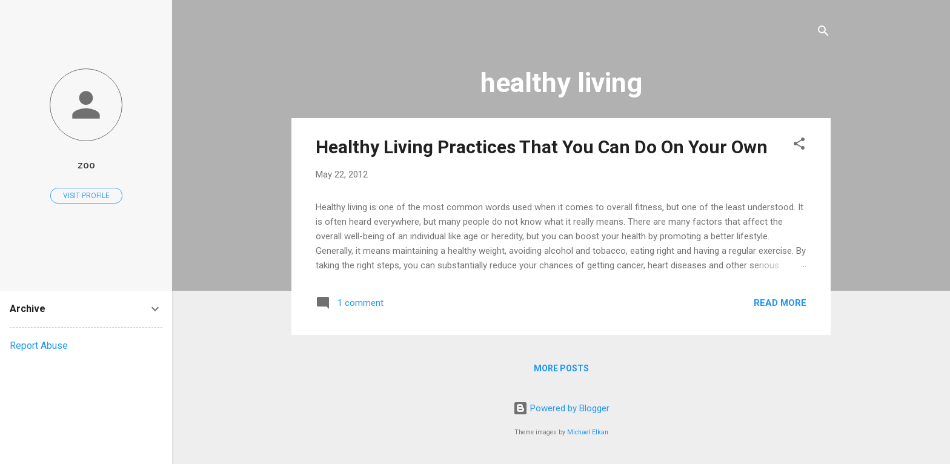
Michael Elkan (587, 432)
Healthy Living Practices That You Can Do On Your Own (542, 146)
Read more (780, 302)
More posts (561, 368)
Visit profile (86, 195)
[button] (799, 145)
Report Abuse (39, 345)
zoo (86, 165)
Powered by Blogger (561, 408)
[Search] (823, 33)
